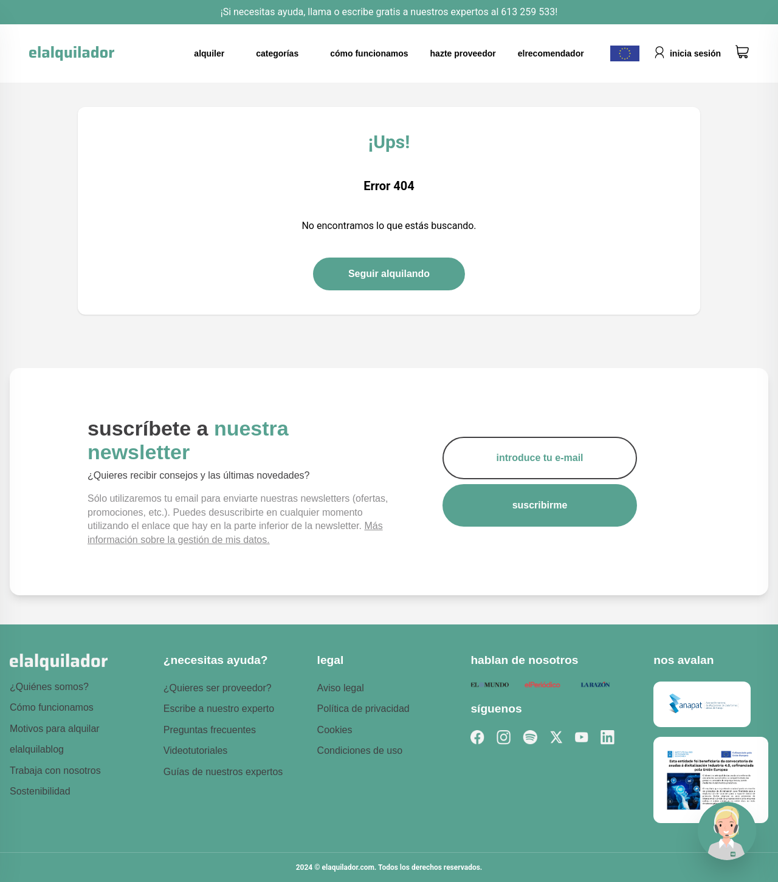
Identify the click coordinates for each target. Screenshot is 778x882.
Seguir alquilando (389, 273)
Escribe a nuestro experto (219, 708)
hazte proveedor (463, 53)
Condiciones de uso (360, 750)
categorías (277, 53)
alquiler (209, 53)
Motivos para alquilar (55, 728)
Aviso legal (340, 688)
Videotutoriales (196, 750)
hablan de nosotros (524, 660)
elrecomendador (551, 53)
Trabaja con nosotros (55, 770)
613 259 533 (526, 12)
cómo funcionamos (369, 53)
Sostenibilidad (40, 791)
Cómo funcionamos (52, 707)
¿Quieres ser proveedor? (218, 688)
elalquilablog (37, 749)
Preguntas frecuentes (210, 730)
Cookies (335, 730)
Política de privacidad (363, 708)
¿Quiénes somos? (49, 687)
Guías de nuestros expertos (223, 772)
